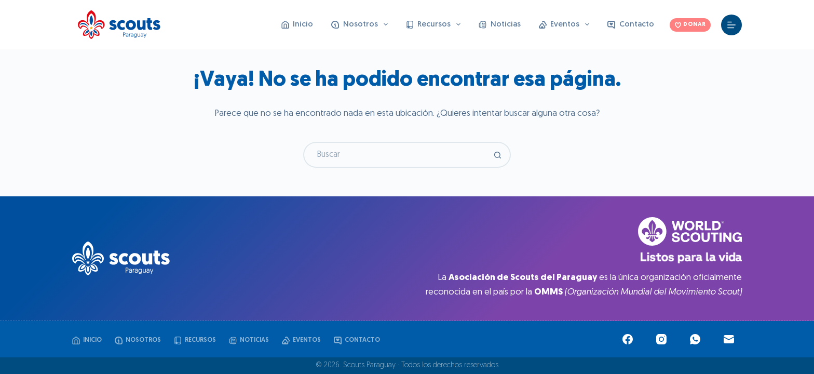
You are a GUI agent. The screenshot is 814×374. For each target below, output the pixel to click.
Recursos (435, 24)
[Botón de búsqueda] (498, 155)
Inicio (297, 25)
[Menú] (731, 25)
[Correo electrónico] (729, 339)
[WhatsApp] (695, 339)
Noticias (500, 25)
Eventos (566, 24)
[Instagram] (661, 339)
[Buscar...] (394, 155)
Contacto (630, 25)
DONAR (690, 25)
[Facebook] (628, 339)
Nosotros (361, 24)
